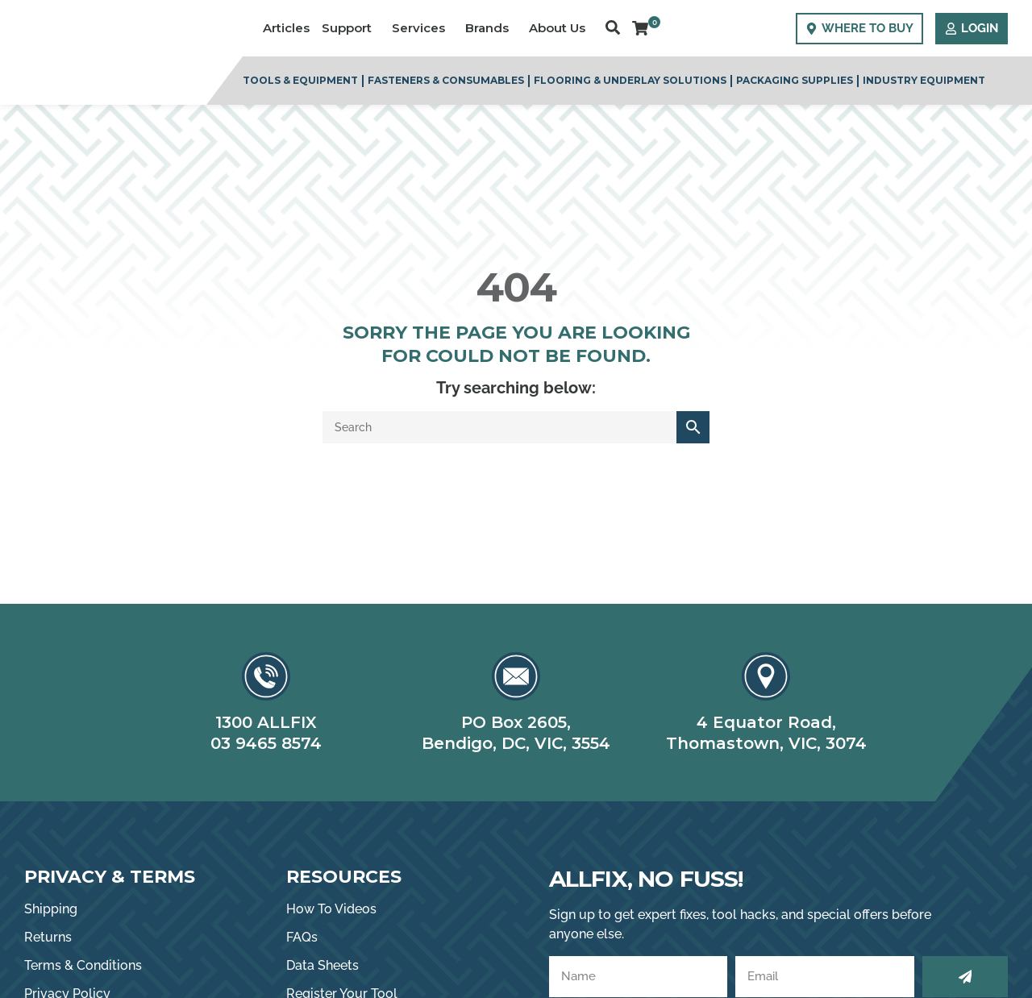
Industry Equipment (924, 80)
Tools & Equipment (300, 80)
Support (351, 28)
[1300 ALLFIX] (266, 676)
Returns (48, 937)
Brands (491, 28)
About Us (561, 28)
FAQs (302, 937)
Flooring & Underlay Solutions (630, 80)
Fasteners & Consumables (446, 80)
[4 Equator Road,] (766, 676)
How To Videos (331, 909)
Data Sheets (322, 965)
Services (422, 28)
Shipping (50, 909)
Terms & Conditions (83, 965)
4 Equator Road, (766, 722)
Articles (286, 27)
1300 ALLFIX (266, 722)
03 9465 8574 (266, 743)
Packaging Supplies (794, 80)
